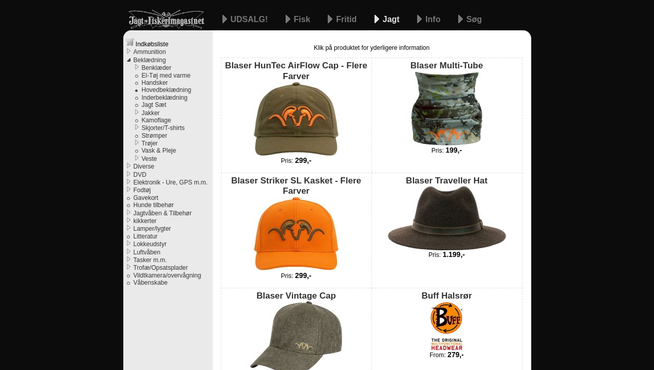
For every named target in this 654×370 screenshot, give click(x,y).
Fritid (347, 19)
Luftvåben (147, 252)
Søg (474, 19)
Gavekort (146, 197)
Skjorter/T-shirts (163, 128)
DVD (140, 174)
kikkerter (145, 221)
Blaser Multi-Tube (446, 103)
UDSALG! (250, 19)
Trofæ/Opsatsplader (161, 267)
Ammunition (150, 51)
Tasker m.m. (150, 260)
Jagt (392, 19)
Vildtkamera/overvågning (167, 275)
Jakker (151, 113)
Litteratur (146, 236)
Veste (149, 158)
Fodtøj (142, 190)
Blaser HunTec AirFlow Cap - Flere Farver (296, 108)
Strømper (154, 135)
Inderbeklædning (165, 97)
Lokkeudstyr (150, 244)
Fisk (303, 19)
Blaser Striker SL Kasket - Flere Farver (296, 223)
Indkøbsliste (147, 43)
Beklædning (150, 60)
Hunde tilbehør (154, 205)
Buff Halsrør (446, 320)
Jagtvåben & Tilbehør (163, 213)
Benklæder (157, 67)
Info (434, 19)
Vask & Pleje (159, 150)
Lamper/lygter (152, 228)
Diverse (144, 166)
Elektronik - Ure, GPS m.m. (171, 182)
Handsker (155, 82)
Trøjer (150, 143)
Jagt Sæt (154, 104)
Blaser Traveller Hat (447, 213)
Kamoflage (156, 120)
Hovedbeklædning (167, 90)
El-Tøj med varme (166, 75)
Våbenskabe (151, 282)
